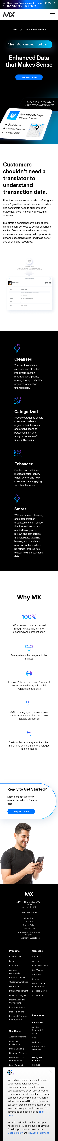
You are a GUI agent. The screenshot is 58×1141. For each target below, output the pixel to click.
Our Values (37, 970)
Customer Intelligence (14, 1043)
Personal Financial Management (18, 1017)
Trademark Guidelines (29, 938)
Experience (14, 965)
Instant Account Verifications (17, 1001)
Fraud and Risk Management (16, 1059)
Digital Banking (16, 1048)
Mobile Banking (16, 1011)
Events (35, 979)
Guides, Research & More (37, 1030)
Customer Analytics (18, 982)
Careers (36, 961)
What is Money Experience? (39, 985)
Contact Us (29, 918)
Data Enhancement (18, 991)
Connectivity (15, 956)
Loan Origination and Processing (17, 1066)
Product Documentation (39, 1066)
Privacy (29, 921)
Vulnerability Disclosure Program (29, 933)
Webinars (36, 1042)
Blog (34, 1037)
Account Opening (17, 1036)
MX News (36, 974)
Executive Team (40, 965)
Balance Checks (17, 977)
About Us (36, 956)
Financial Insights (17, 995)
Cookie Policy (29, 925)
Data (14, 29)
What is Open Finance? (38, 1048)
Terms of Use (29, 929)
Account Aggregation (15, 971)
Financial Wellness (18, 1053)
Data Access (15, 986)
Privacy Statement (38, 1132)
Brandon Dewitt (39, 991)
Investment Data (17, 1007)
